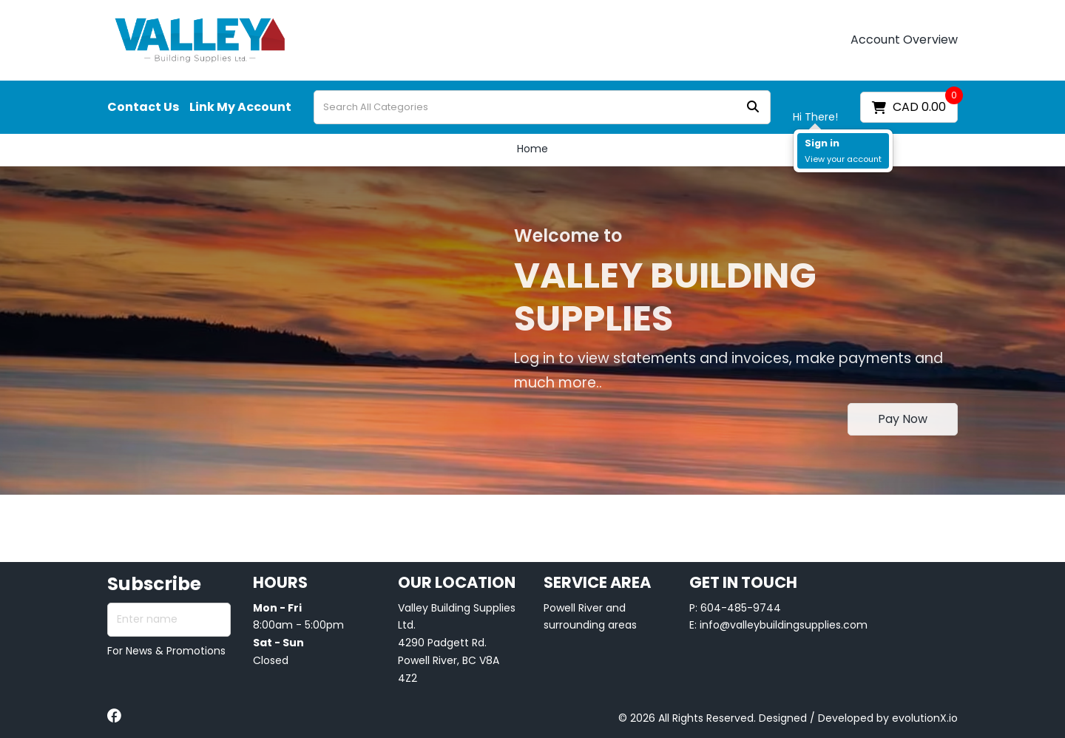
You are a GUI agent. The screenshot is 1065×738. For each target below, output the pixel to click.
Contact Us (143, 107)
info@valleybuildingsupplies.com (784, 624)
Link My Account (240, 107)
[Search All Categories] (542, 107)
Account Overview (904, 40)
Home (532, 148)
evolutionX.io (925, 718)
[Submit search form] (753, 107)
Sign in (822, 143)
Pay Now (902, 418)
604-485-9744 (740, 607)
